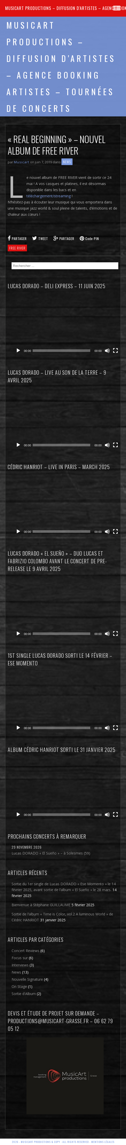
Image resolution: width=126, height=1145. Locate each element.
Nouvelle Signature (27, 979)
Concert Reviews (25, 950)
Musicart (21, 162)
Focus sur (20, 957)
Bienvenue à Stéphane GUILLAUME (41, 904)
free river (17, 248)
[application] (67, 325)
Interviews (20, 965)
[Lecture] (18, 350)
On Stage (19, 986)
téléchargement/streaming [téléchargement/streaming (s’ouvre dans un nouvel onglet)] (48, 195)
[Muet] (107, 350)
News (67, 161)
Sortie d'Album (24, 993)
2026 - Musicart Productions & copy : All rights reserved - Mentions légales (63, 1142)
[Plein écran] (115, 350)
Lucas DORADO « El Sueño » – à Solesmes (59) (51, 853)
